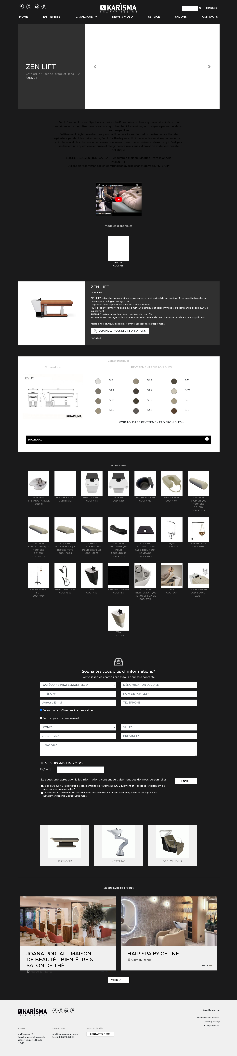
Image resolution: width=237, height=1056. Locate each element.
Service (154, 16)
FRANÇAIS (211, 8)
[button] (95, 66)
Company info (212, 1025)
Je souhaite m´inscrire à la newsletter (68, 710)
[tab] (118, 251)
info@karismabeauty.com (65, 1034)
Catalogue (33, 73)
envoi (185, 781)
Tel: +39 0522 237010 (63, 1037)
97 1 (47, 769)
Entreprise (51, 16)
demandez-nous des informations (120, 331)
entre (106, 971)
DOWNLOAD (118, 439)
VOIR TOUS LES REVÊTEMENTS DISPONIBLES (151, 422)
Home (23, 16)
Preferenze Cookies (208, 1017)
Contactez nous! (100, 1034)
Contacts (210, 16)
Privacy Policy (212, 1021)
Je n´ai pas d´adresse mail (61, 718)
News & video (122, 16)
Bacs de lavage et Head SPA (61, 73)
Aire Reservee (211, 1010)
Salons (181, 16)
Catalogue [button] (86, 16)
